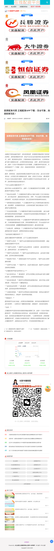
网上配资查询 (15, 480)
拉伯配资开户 (37, 468)
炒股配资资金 (23, 6)
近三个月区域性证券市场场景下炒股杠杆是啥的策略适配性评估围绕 (25, 450)
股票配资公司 (37, 465)
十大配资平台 (15, 476)
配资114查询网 (35, 6)
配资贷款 (15, 472)
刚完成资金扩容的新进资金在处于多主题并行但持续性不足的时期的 (25, 446)
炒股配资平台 (37, 476)
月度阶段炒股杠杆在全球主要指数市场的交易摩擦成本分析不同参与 (25, 434)
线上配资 (13, 6)
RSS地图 (38, 545)
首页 (6, 6)
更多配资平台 (45, 11)
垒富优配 (37, 480)
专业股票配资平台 (15, 468)
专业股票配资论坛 (15, 465)
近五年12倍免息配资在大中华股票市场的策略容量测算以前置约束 (25, 442)
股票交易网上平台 (37, 472)
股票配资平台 (37, 461)
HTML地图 (42, 545)
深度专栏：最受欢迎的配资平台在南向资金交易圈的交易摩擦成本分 (25, 438)
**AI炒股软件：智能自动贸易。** (41, 329)
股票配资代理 (27, 118)
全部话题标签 (27, 484)
